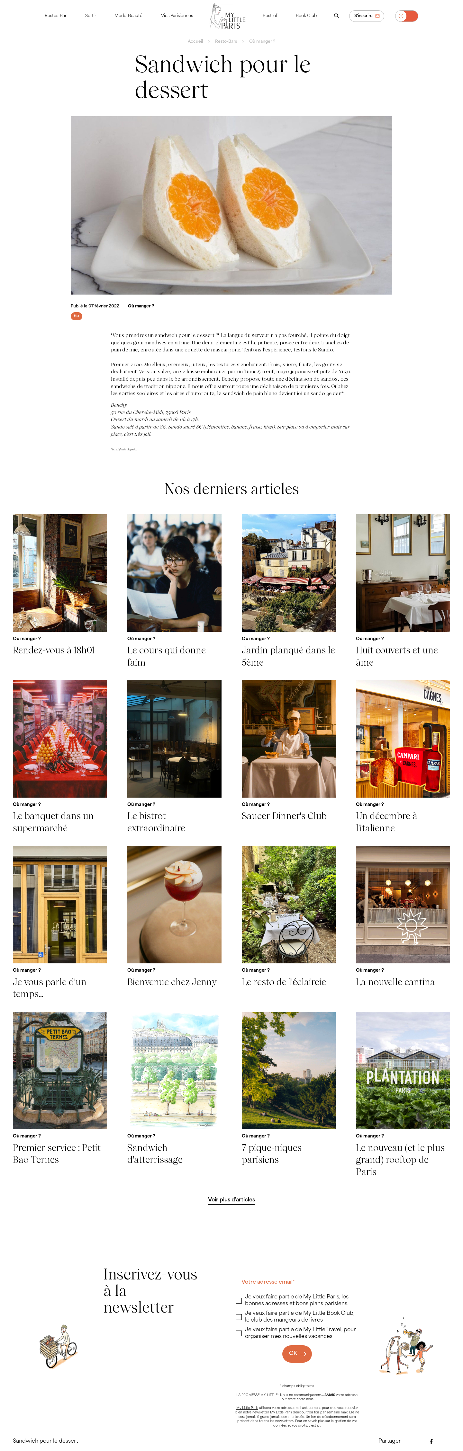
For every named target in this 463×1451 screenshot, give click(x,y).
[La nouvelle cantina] (403, 923)
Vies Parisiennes (177, 16)
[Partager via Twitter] (444, 1441)
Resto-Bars (226, 42)
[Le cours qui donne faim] (174, 591)
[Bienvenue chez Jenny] (174, 923)
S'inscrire (363, 16)
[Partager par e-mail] (419, 1441)
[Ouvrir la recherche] (336, 16)
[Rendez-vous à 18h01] (60, 591)
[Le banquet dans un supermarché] (60, 757)
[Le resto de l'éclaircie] (289, 923)
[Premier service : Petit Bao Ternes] (60, 1095)
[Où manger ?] (141, 306)
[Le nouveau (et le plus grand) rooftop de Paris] (403, 1095)
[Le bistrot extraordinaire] (174, 757)
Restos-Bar (56, 16)
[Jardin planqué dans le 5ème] (289, 591)
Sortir (90, 16)
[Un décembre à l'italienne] (403, 757)
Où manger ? (262, 42)
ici (318, 1425)
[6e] (76, 316)
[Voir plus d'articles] (231, 1200)
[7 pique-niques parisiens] (289, 1095)
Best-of (270, 16)
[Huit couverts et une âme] (403, 591)
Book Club (306, 16)
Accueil (195, 42)
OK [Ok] (293, 1353)
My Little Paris (247, 1408)
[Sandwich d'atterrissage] (174, 1095)
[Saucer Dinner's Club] (289, 757)
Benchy (230, 379)
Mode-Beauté (128, 16)
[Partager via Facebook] (431, 1441)
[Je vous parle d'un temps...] (60, 923)
